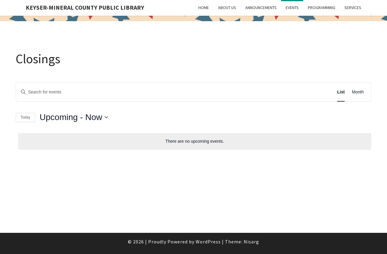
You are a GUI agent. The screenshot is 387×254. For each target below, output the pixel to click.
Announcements (261, 7)
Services (352, 7)
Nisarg (251, 242)
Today (25, 117)
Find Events (312, 92)
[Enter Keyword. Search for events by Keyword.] (155, 92)
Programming (321, 7)
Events (292, 7)
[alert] (194, 141)
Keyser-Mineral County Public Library (85, 7)
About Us (227, 7)
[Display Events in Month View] (358, 92)
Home (203, 7)
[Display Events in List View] (341, 92)
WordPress (208, 242)
